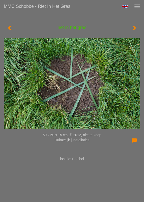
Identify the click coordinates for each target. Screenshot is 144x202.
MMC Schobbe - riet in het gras (37, 6)
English (125, 6)
